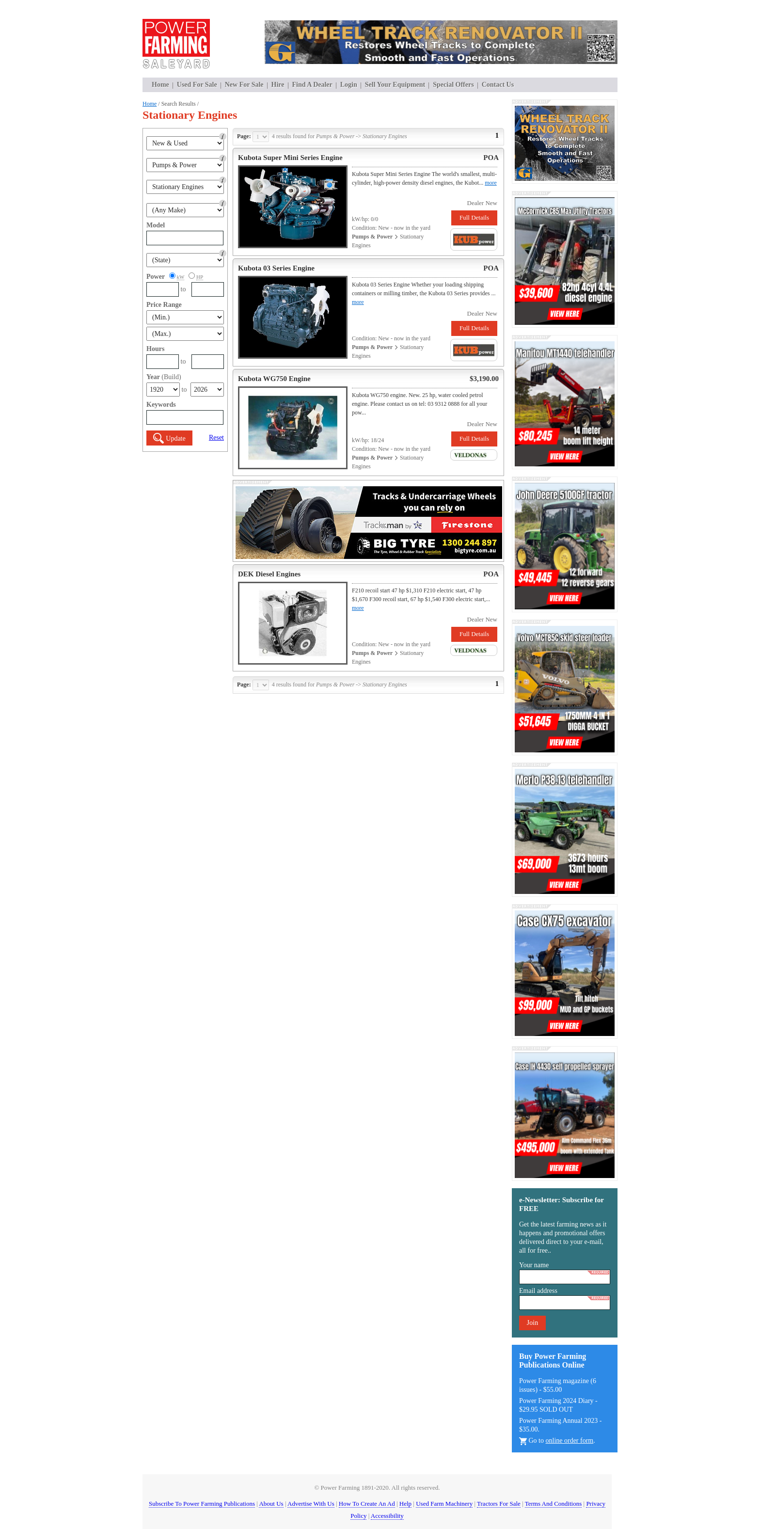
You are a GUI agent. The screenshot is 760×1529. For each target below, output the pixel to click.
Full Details (474, 217)
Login (348, 84)
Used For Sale (197, 84)
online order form (570, 1440)
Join (532, 1322)
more (491, 182)
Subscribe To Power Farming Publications (202, 1503)
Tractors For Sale (499, 1503)
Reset (216, 437)
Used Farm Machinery (444, 1503)
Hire (278, 84)
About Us (271, 1503)
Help (405, 1503)
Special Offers (453, 84)
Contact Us (498, 84)
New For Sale (244, 84)
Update (169, 439)
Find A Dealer (312, 84)
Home (160, 84)
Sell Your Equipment (395, 84)
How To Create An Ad (367, 1503)
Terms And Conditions (553, 1503)
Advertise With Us (310, 1503)
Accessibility (387, 1515)
